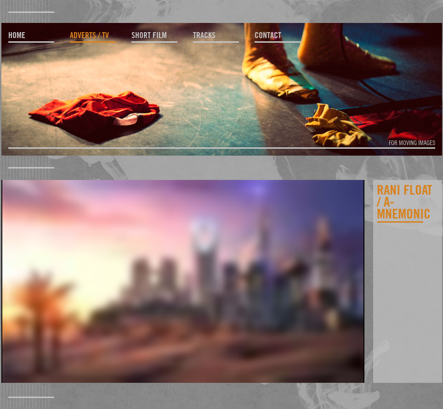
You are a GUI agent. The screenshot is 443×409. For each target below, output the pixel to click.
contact (268, 35)
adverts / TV (89, 35)
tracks (204, 35)
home (16, 35)
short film (149, 35)
